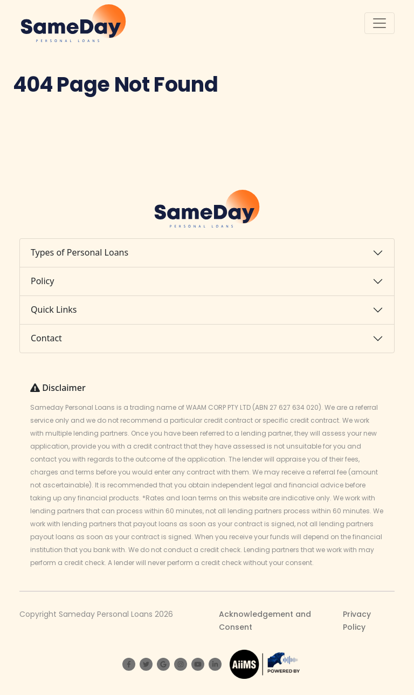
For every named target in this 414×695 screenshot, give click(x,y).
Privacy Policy (357, 620)
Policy (42, 281)
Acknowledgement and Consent (265, 620)
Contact (46, 338)
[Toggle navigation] (379, 23)
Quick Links (54, 309)
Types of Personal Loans (79, 252)
